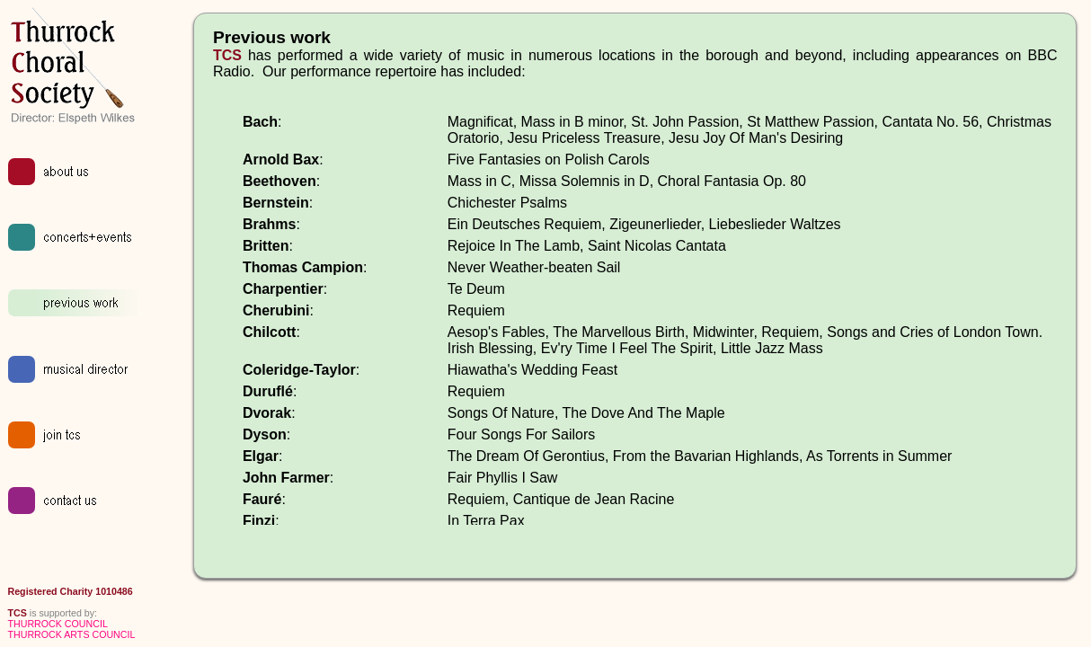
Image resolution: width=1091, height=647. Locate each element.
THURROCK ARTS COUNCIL (72, 634)
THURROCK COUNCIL (58, 623)
